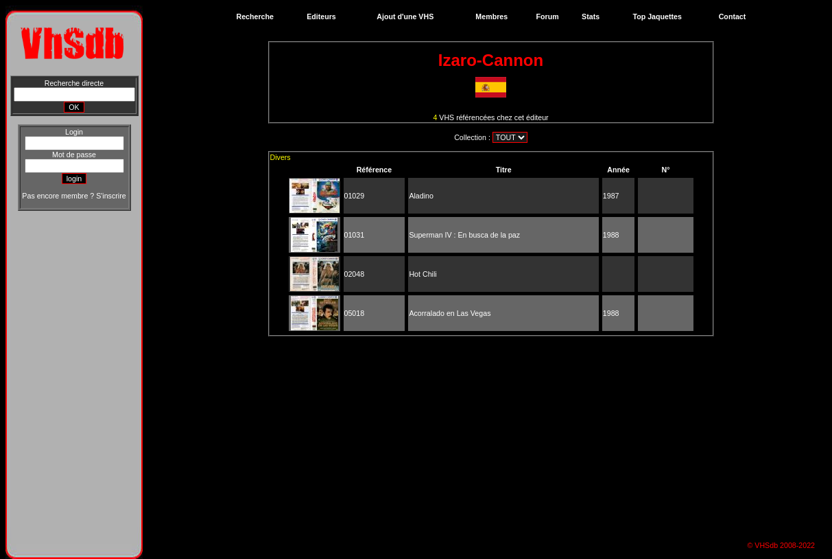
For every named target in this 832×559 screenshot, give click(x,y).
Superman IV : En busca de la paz (464, 235)
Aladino (421, 196)
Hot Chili (422, 274)
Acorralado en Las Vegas (449, 313)
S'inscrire (111, 196)
